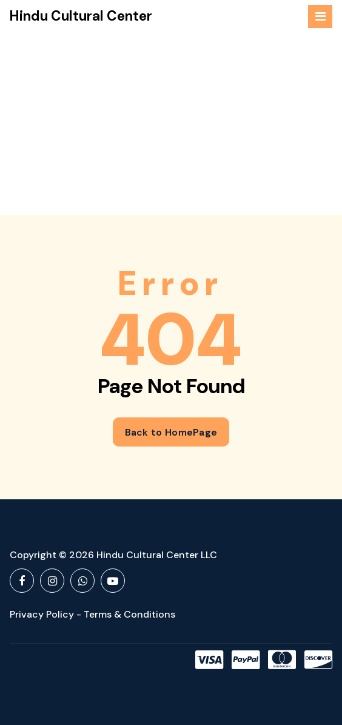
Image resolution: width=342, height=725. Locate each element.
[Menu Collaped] (320, 16)
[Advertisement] (171, 124)
